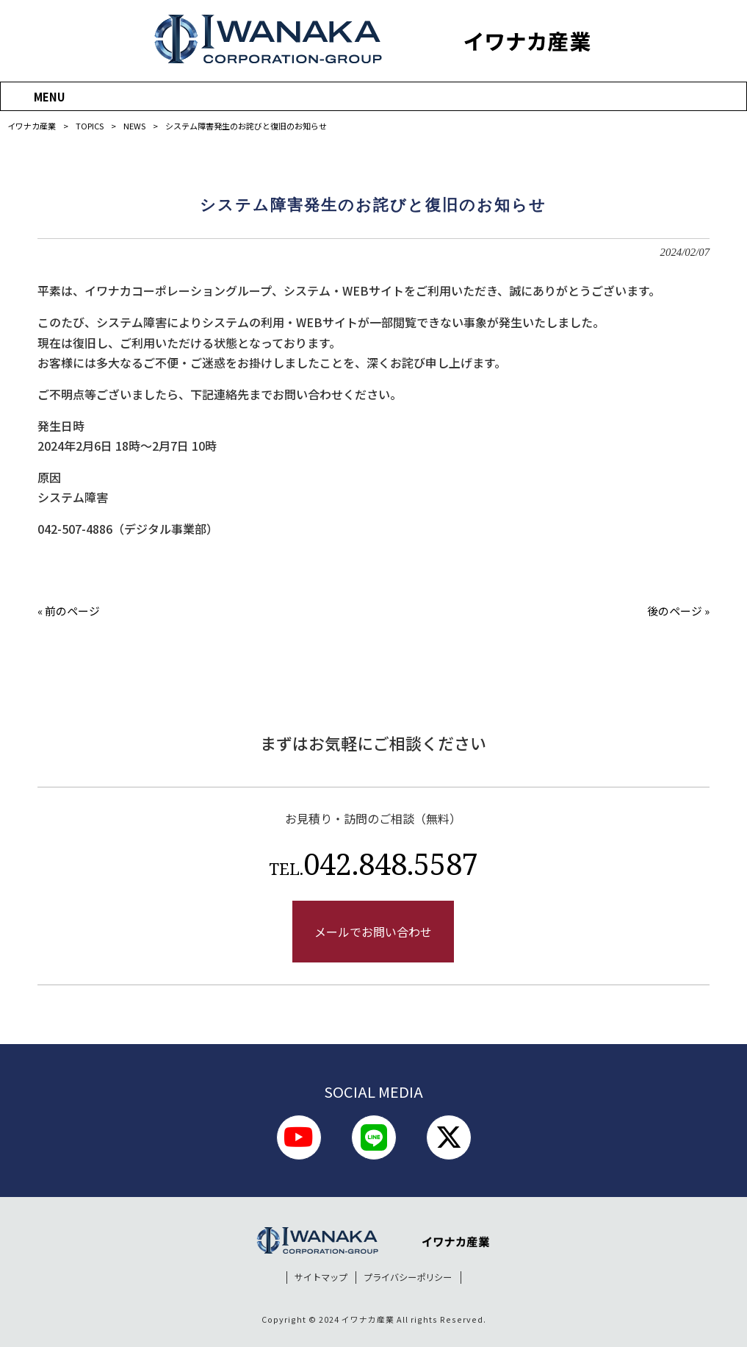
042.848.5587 (373, 863)
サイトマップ (321, 1277)
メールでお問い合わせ (373, 931)
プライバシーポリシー (408, 1277)
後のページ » (678, 610)
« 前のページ (68, 610)
